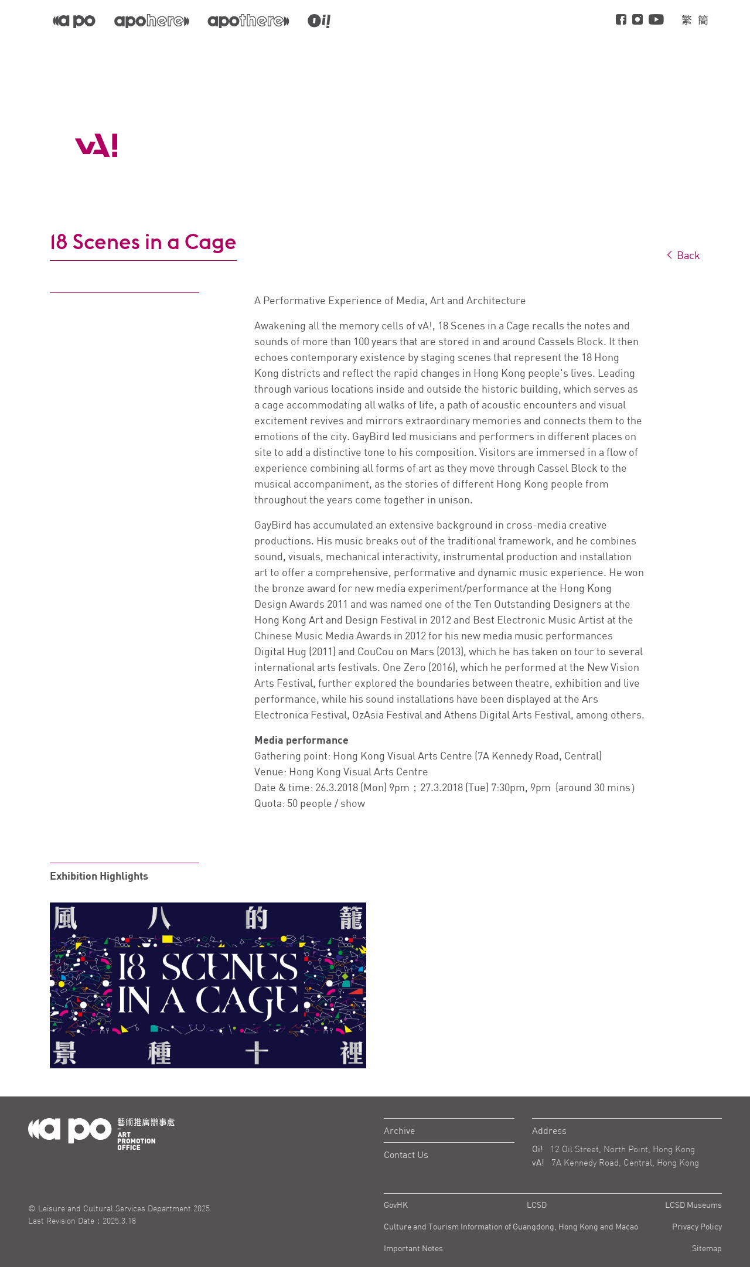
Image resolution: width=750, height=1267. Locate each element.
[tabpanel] (208, 985)
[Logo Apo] (101, 1132)
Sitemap (707, 1248)
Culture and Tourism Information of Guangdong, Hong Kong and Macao (511, 1226)
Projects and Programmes (472, 50)
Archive (399, 1130)
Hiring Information (676, 50)
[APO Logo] (96, 145)
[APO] (74, 20)
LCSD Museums (693, 1205)
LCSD (537, 1205)
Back (682, 255)
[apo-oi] (319, 20)
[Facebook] (621, 20)
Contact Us (406, 1154)
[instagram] (637, 20)
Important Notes (413, 1248)
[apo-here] (152, 20)
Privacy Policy (697, 1226)
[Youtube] (656, 20)
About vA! (559, 50)
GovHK (396, 1205)
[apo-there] (248, 20)
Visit (604, 50)
